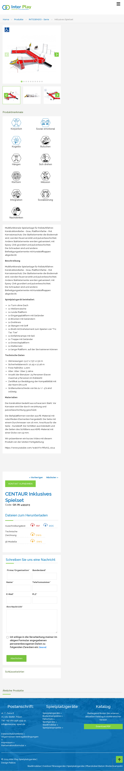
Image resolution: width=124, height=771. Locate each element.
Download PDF (103, 726)
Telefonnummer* (41, 582)
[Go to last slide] (6, 95)
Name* (9, 582)
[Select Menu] (118, 4)
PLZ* (34, 594)
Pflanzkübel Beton (95, 766)
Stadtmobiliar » (50, 725)
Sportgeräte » (50, 722)
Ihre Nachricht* (14, 607)
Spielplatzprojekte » (53, 727)
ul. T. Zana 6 (7, 713)
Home (6, 19)
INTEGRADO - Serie (39, 19)
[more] (42, 647)
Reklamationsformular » (13, 745)
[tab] (21, 81)
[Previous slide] (7, 54)
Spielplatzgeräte (75, 766)
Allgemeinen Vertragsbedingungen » (19, 738)
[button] (11, 95)
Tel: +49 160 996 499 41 (13, 720)
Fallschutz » (49, 719)
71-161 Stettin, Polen (11, 717)
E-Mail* (10, 594)
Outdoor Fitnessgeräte (54, 766)
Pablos (12, 762)
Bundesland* (39, 570)
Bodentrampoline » (53, 716)
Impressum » (8, 742)
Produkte (18, 19)
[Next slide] (57, 54)
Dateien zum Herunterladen (26, 515)
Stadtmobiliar (34, 766)
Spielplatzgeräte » (52, 713)
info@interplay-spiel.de (13, 724)
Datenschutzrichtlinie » (13, 734)
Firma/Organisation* (18, 570)
